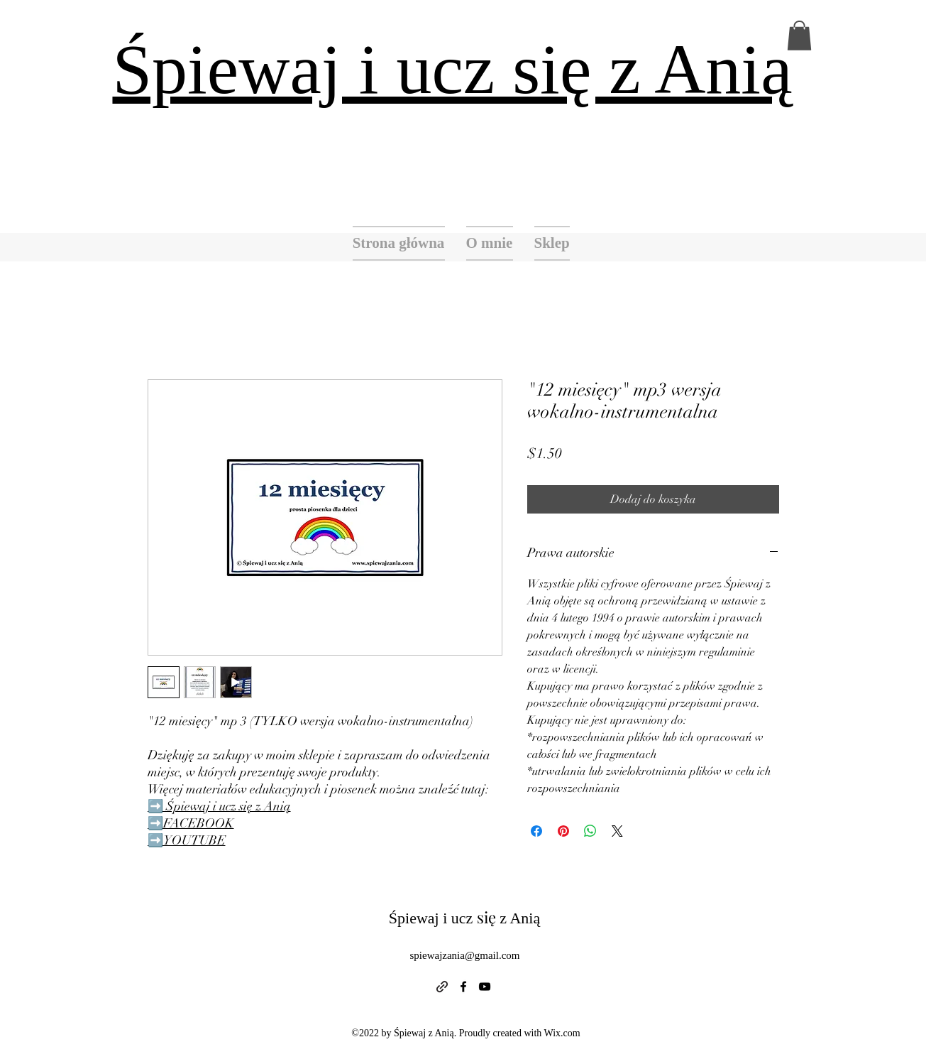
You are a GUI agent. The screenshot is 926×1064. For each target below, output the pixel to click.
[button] (799, 35)
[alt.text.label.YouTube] (485, 986)
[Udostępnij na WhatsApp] (590, 831)
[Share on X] (617, 831)
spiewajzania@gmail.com (464, 955)
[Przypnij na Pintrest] (563, 831)
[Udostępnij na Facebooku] (536, 831)
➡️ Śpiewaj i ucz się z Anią (219, 806)
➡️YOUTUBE (187, 840)
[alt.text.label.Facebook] (463, 986)
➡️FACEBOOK (191, 823)
